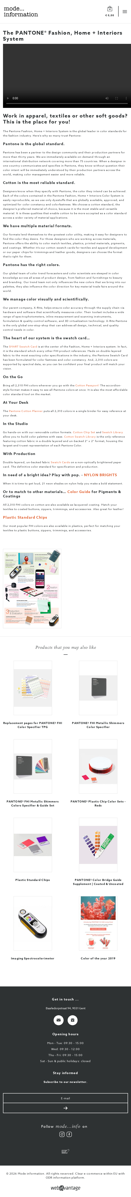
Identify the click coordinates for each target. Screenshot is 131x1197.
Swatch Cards (60, 462)
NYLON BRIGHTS (100, 475)
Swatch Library (112, 432)
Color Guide (79, 491)
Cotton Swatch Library (80, 436)
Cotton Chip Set (84, 432)
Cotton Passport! (87, 385)
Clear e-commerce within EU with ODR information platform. (85, 1175)
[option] (65, 588)
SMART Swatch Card (23, 346)
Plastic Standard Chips (25, 517)
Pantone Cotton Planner (26, 411)
